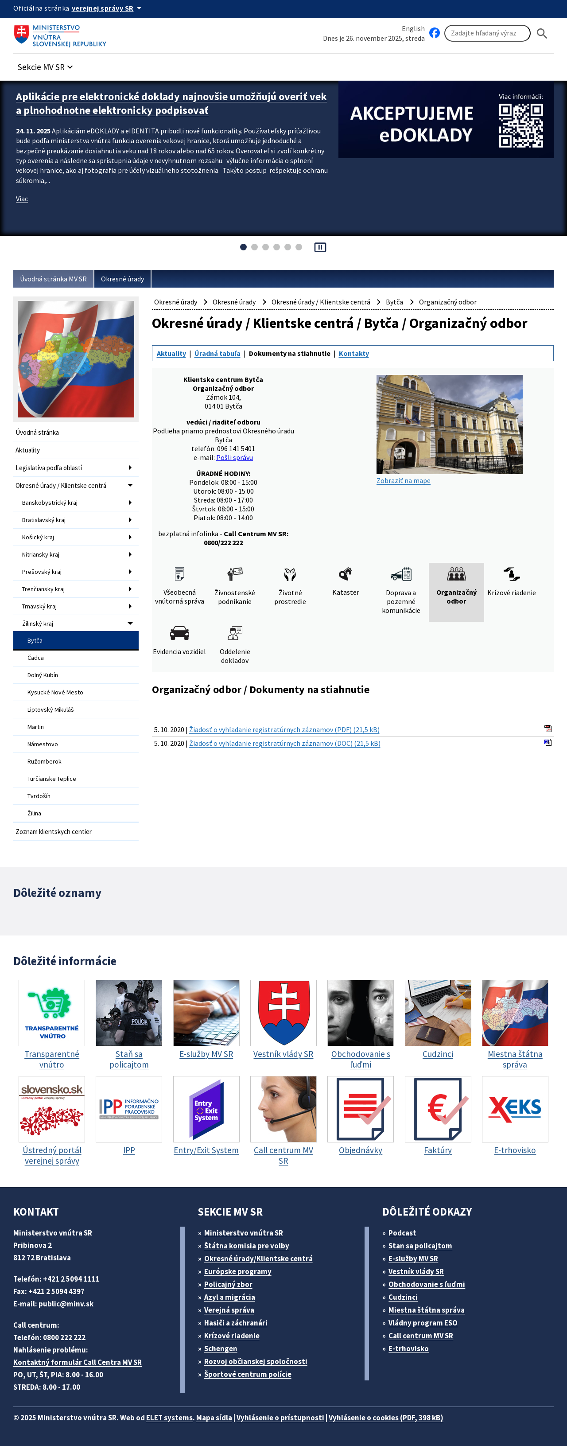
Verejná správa (229, 1310)
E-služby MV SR (413, 1258)
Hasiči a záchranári (236, 1323)
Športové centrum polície (247, 1374)
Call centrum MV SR (420, 1336)
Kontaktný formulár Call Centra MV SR (77, 1362)
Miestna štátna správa (426, 1310)
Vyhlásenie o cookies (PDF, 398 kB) (386, 1418)
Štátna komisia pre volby (246, 1246)
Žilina (34, 813)
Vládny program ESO (423, 1323)
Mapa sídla (214, 1418)
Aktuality (28, 450)
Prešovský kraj (42, 572)
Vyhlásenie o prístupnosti (280, 1418)
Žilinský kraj (37, 624)
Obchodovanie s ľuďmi (426, 1284)
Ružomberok (44, 761)
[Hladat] (542, 33)
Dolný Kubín (42, 675)
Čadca (35, 658)
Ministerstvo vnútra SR (243, 1233)
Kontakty (354, 353)
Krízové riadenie (232, 1336)
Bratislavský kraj (44, 520)
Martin (35, 727)
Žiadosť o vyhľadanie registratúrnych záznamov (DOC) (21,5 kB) (285, 743)
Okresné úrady (122, 278)
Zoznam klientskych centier (54, 831)
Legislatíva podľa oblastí (49, 468)
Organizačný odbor (448, 301)
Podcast (402, 1233)
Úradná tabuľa (217, 353)
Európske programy (238, 1271)
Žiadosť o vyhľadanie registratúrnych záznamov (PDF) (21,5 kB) (284, 729)
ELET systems (169, 1418)
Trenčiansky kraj (43, 589)
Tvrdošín (38, 796)
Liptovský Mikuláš (50, 709)
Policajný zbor (228, 1284)
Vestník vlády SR (416, 1271)
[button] (46, 64)
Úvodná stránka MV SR (53, 278)
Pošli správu (234, 457)
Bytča (35, 640)
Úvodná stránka (37, 432)
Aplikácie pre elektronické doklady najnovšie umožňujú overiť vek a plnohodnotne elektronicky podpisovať (171, 103)
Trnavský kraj (39, 606)
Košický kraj (38, 537)
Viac (22, 198)
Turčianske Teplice (51, 779)
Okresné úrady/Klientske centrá (258, 1258)
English (413, 28)
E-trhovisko (408, 1348)
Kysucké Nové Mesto (55, 692)
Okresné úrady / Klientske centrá (61, 485)
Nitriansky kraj (40, 554)
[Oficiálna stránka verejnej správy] (108, 8)
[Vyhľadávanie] (487, 33)
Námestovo (42, 744)
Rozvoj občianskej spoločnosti (255, 1361)
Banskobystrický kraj (50, 503)
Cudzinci (403, 1297)
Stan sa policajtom (420, 1246)
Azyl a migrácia (229, 1297)
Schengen (220, 1348)
